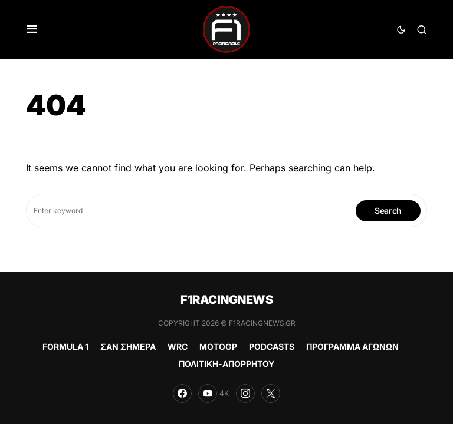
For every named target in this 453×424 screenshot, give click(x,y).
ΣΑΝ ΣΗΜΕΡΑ (128, 347)
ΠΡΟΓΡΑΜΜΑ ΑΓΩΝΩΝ (352, 347)
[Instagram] (245, 393)
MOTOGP (218, 347)
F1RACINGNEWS (226, 300)
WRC (178, 347)
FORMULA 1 (65, 347)
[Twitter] (270, 393)
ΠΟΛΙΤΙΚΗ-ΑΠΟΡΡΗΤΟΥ (226, 364)
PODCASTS (271, 347)
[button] (32, 29)
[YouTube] (213, 393)
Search (388, 211)
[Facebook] (182, 393)
